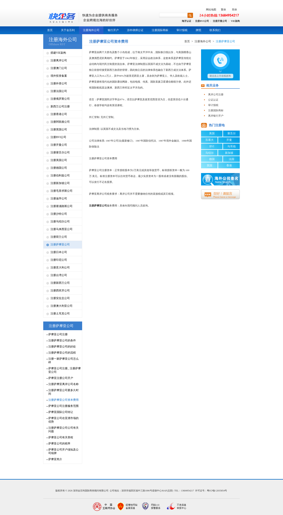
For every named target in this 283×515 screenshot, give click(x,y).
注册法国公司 (59, 91)
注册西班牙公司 (60, 290)
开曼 (229, 139)
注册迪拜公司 (59, 198)
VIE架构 (235, 21)
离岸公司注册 (215, 94)
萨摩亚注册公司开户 (60, 378)
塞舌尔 (231, 133)
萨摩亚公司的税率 (59, 443)
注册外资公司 (59, 83)
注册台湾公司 (59, 275)
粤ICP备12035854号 (217, 490)
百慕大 (209, 139)
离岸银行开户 (215, 115)
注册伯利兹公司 (60, 175)
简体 (234, 9)
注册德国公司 (59, 167)
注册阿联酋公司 (60, 121)
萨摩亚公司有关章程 (60, 437)
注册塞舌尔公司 (60, 152)
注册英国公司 (59, 129)
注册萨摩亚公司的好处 (62, 346)
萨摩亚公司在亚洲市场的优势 (63, 420)
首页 (50, 30)
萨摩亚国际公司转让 (60, 412)
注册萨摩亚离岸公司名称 (63, 384)
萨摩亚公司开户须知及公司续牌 (63, 451)
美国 (212, 133)
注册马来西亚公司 (62, 229)
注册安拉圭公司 (60, 298)
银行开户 (113, 30)
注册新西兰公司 (60, 282)
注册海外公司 (91, 30)
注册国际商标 (160, 30)
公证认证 (213, 99)
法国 (231, 159)
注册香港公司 (59, 114)
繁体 (223, 9)
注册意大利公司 (60, 267)
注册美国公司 (59, 160)
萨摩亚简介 (55, 459)
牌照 (198, 30)
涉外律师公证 (135, 30)
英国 (209, 165)
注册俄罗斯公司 (60, 98)
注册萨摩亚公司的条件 (62, 340)
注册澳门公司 (59, 68)
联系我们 (215, 30)
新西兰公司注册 (60, 106)
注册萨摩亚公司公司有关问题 (63, 429)
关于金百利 (68, 30)
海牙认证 (186, 21)
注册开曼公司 (220, 21)
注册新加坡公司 (60, 183)
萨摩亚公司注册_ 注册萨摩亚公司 (64, 370)
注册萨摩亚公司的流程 (62, 352)
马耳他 (231, 146)
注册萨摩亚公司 (60, 244)
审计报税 (181, 30)
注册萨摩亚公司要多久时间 (63, 392)
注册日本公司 (59, 252)
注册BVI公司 (202, 21)
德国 (212, 159)
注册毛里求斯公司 (62, 190)
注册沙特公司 (59, 213)
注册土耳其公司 (60, 313)
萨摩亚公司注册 (58, 334)
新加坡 (229, 152)
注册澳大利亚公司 (62, 305)
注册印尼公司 (59, 259)
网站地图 (211, 9)
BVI (211, 146)
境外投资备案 (59, 75)
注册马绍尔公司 (60, 221)
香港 (229, 165)
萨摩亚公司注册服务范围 (63, 405)
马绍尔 (209, 152)
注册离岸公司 (59, 60)
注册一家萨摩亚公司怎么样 (63, 360)
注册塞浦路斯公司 (62, 206)
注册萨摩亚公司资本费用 (63, 399)
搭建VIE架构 (58, 52)
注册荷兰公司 (59, 236)
